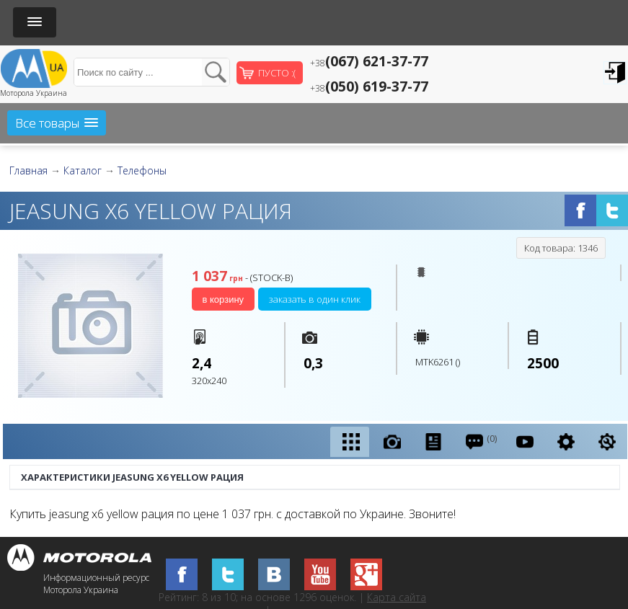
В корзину (223, 299)
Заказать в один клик (315, 299)
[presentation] (349, 442)
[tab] (349, 442)
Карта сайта (396, 597)
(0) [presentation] (480, 441)
